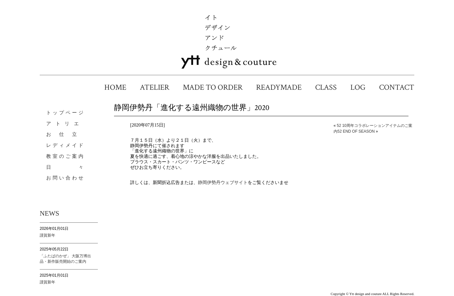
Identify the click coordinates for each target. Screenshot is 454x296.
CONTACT (396, 87)
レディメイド (65, 145)
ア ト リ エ (63, 123)
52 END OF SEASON (356, 131)
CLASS (330, 87)
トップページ (65, 112)
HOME (119, 87)
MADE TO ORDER (216, 87)
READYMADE (282, 87)
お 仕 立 (62, 134)
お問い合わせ (65, 177)
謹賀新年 (47, 235)
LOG (361, 87)
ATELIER (158, 87)
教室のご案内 (65, 156)
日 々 (65, 167)
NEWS (49, 213)
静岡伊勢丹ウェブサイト (223, 182)
